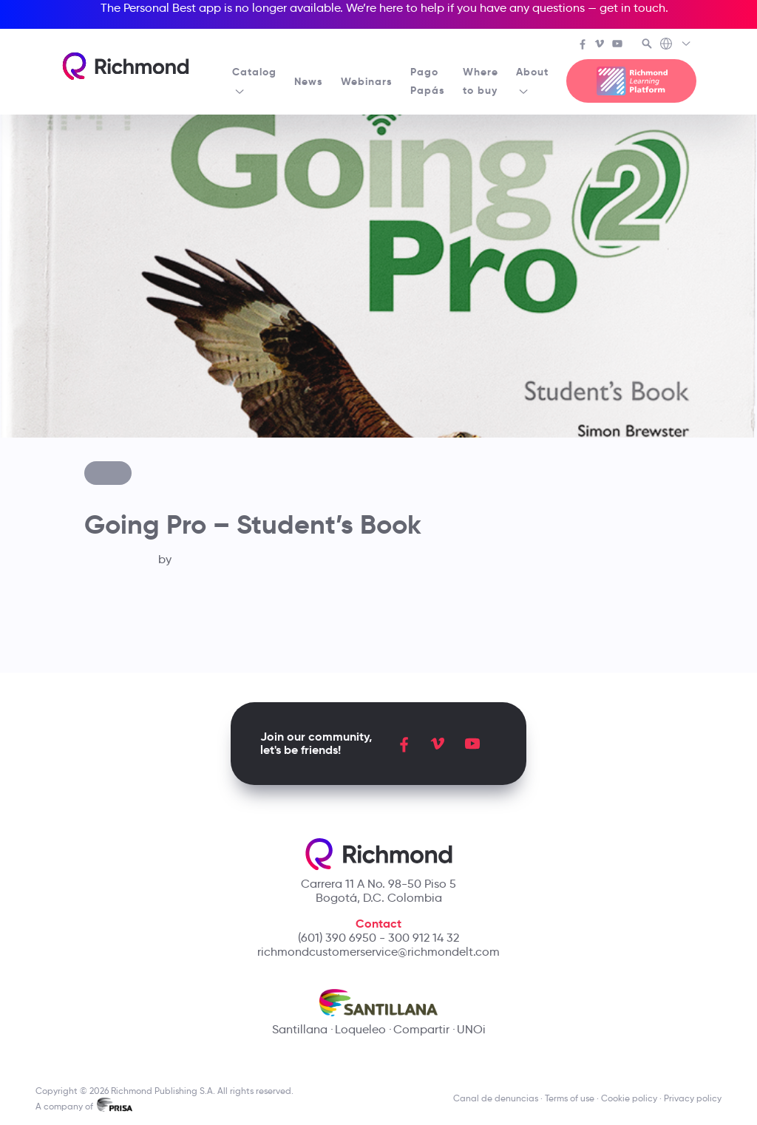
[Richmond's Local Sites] (676, 45)
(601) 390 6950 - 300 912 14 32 (378, 938)
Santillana (299, 1029)
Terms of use (569, 1098)
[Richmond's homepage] (126, 66)
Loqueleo (360, 1029)
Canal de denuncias (495, 1098)
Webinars (367, 81)
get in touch (632, 8)
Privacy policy (693, 1098)
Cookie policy (629, 1098)
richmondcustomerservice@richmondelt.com (378, 952)
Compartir (421, 1029)
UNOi (471, 1029)
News (308, 81)
